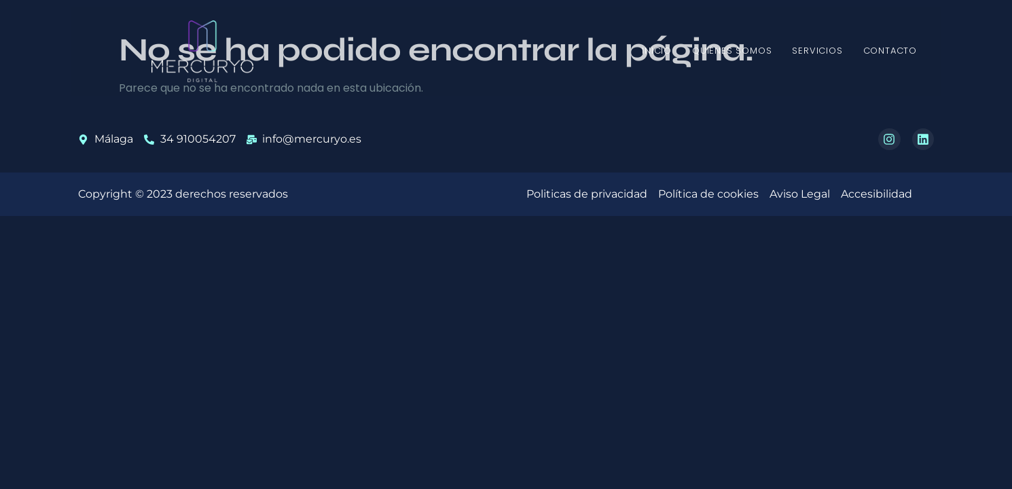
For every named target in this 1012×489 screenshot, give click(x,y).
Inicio (657, 50)
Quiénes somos (732, 50)
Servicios (817, 50)
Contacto (890, 50)
